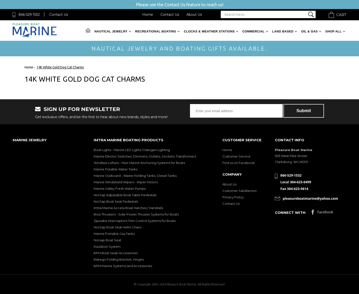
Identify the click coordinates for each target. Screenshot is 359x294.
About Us (194, 14)
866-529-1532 (29, 14)
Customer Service (236, 156)
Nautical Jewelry (110, 31)
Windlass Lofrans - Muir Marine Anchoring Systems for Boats (139, 163)
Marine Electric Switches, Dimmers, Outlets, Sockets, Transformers (145, 156)
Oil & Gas (309, 31)
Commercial (253, 31)
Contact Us (58, 14)
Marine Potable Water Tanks (115, 169)
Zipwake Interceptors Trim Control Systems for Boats (135, 221)
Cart (341, 14)
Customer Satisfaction (239, 191)
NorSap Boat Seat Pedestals (116, 201)
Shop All (333, 31)
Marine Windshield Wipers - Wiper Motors (126, 182)
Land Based (282, 31)
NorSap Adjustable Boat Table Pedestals (125, 195)
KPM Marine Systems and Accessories (123, 266)
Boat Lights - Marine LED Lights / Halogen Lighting (132, 150)
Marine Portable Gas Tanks (114, 234)
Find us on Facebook (238, 163)
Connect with (290, 212)
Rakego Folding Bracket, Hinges (119, 259)
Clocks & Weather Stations (209, 31)
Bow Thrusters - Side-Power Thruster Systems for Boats (136, 214)
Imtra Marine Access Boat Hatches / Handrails (128, 208)
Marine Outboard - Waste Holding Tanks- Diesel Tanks (135, 176)
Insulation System (107, 246)
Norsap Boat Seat (107, 240)
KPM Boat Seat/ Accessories (116, 253)
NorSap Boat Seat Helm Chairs (117, 227)
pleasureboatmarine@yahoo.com (310, 198)
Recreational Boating (155, 31)
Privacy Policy (233, 197)
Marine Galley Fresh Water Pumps (120, 188)
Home (147, 14)
